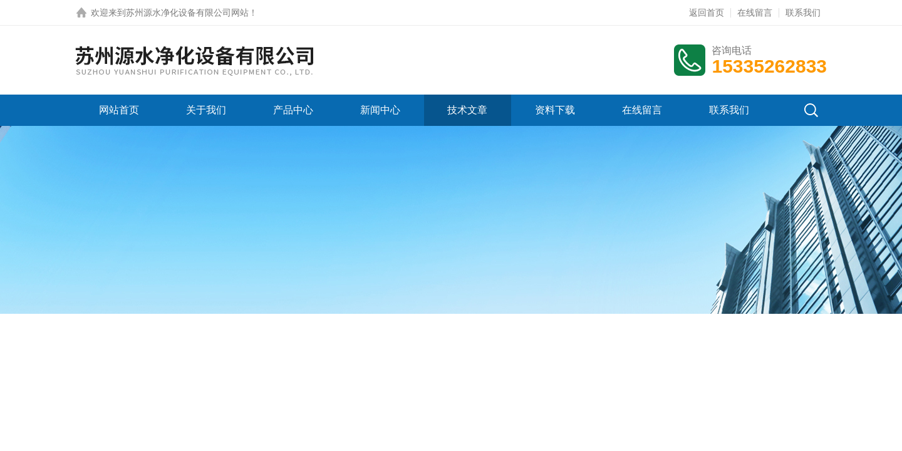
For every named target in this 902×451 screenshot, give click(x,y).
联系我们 (803, 13)
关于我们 (206, 110)
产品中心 (293, 110)
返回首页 (706, 13)
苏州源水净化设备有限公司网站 (187, 13)
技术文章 (467, 110)
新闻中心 (380, 110)
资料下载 (555, 110)
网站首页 (119, 110)
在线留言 (754, 13)
